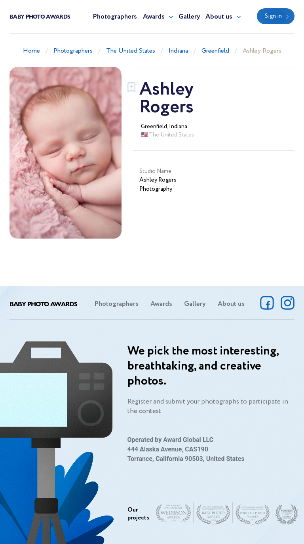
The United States (130, 50)
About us (218, 17)
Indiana (178, 50)
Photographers (115, 17)
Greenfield (215, 50)
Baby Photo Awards (40, 16)
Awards (154, 17)
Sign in (273, 16)
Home (31, 50)
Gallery (189, 17)
